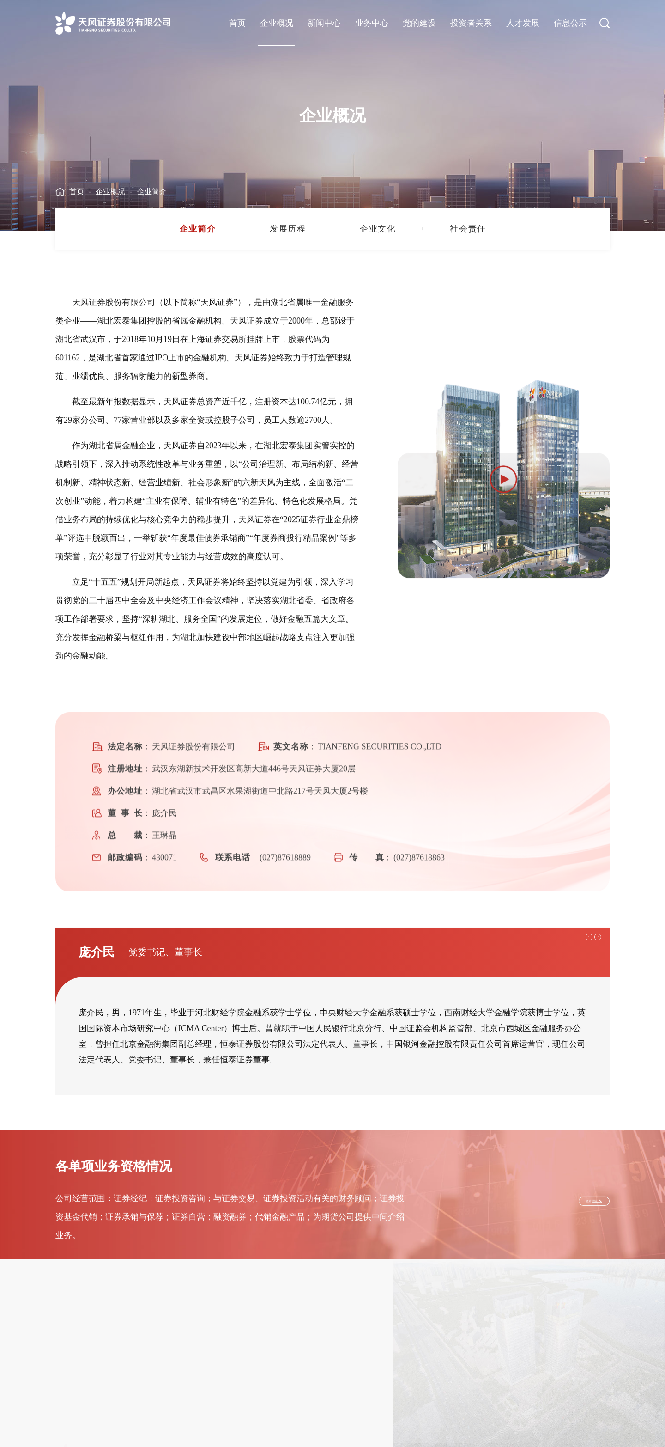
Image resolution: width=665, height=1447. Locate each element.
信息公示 (570, 23)
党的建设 (419, 23)
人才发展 (522, 23)
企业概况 (276, 23)
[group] (197, 229)
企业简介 (152, 191)
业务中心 (371, 23)
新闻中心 (324, 23)
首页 (237, 23)
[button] (577, 1067)
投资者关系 (471, 23)
